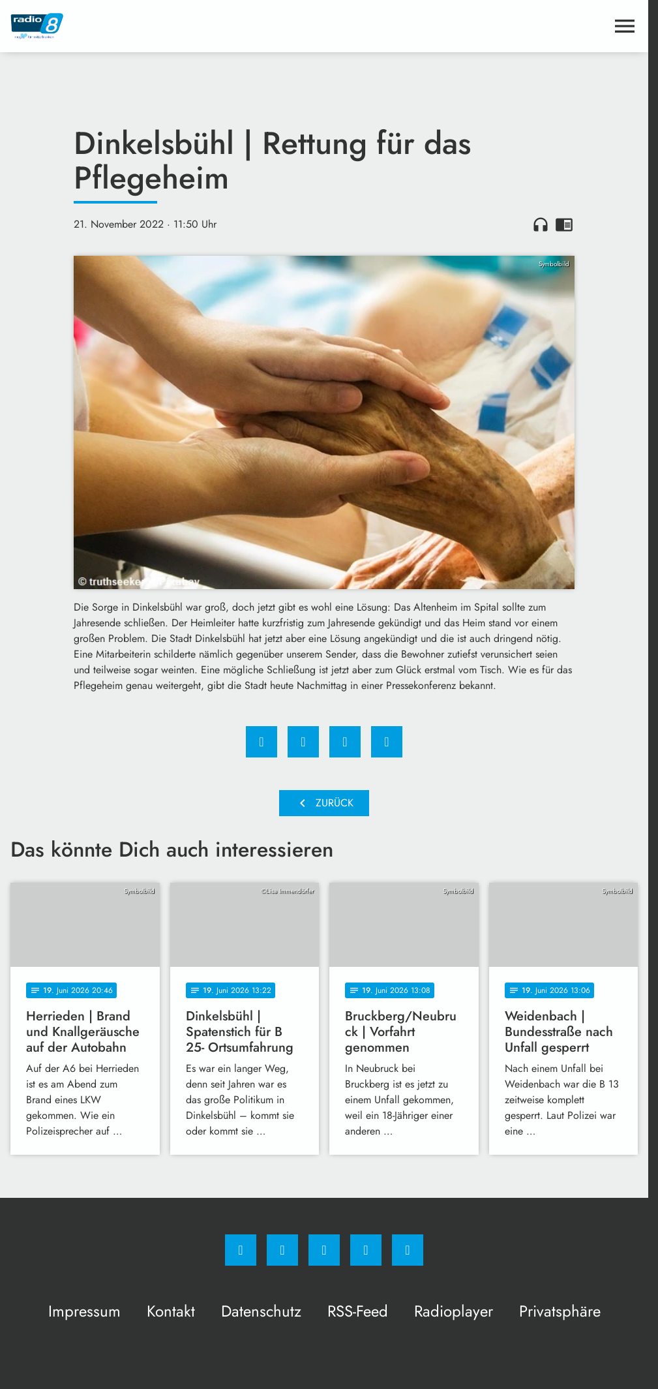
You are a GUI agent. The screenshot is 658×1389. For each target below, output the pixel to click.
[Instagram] (282, 1250)
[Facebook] (240, 1250)
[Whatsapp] (324, 1250)
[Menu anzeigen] (625, 26)
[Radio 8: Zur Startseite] (167, 26)
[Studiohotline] (365, 1250)
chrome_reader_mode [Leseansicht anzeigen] (564, 224)
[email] (407, 1250)
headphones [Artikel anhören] (540, 224)
